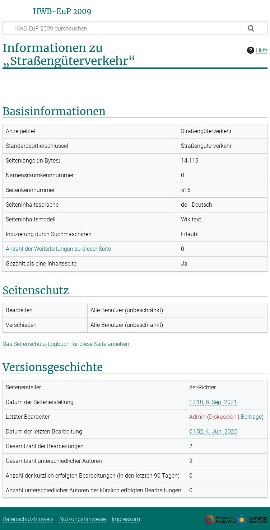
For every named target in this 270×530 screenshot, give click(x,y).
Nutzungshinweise (82, 519)
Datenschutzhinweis (28, 519)
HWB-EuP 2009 (62, 11)
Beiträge (251, 416)
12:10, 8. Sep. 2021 (213, 402)
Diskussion (223, 416)
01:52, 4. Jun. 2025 (213, 431)
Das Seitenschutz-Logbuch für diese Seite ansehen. (67, 344)
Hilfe (256, 50)
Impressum (126, 519)
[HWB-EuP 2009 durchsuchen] (135, 28)
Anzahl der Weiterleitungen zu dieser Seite (58, 248)
